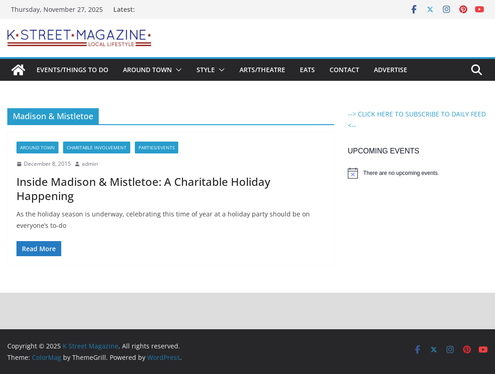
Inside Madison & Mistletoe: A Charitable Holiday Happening (143, 188)
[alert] (418, 173)
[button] (177, 69)
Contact (344, 69)
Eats (307, 69)
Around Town (147, 69)
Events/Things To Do (72, 69)
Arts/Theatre (262, 69)
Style (206, 69)
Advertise (390, 69)
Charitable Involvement (97, 147)
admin (90, 164)
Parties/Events (156, 147)
